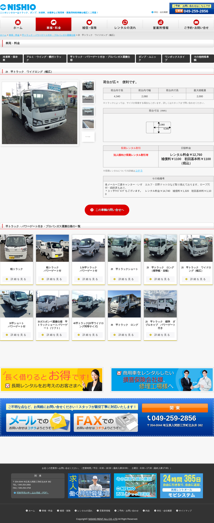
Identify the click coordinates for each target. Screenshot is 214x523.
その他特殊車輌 (201, 58)
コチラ (139, 170)
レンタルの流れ (84, 510)
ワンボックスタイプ (175, 58)
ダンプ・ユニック (147, 58)
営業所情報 (105, 510)
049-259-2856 (196, 11)
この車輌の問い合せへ (109, 209)
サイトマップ (185, 510)
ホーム (3, 35)
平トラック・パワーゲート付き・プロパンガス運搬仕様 (48, 35)
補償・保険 (65, 510)
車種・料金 (47, 510)
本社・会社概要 (161, 12)
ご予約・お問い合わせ (128, 510)
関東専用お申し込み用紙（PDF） (33, 492)
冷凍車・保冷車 (10, 58)
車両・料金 (14, 35)
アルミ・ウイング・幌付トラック (43, 58)
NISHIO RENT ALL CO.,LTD (103, 519)
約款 (148, 510)
